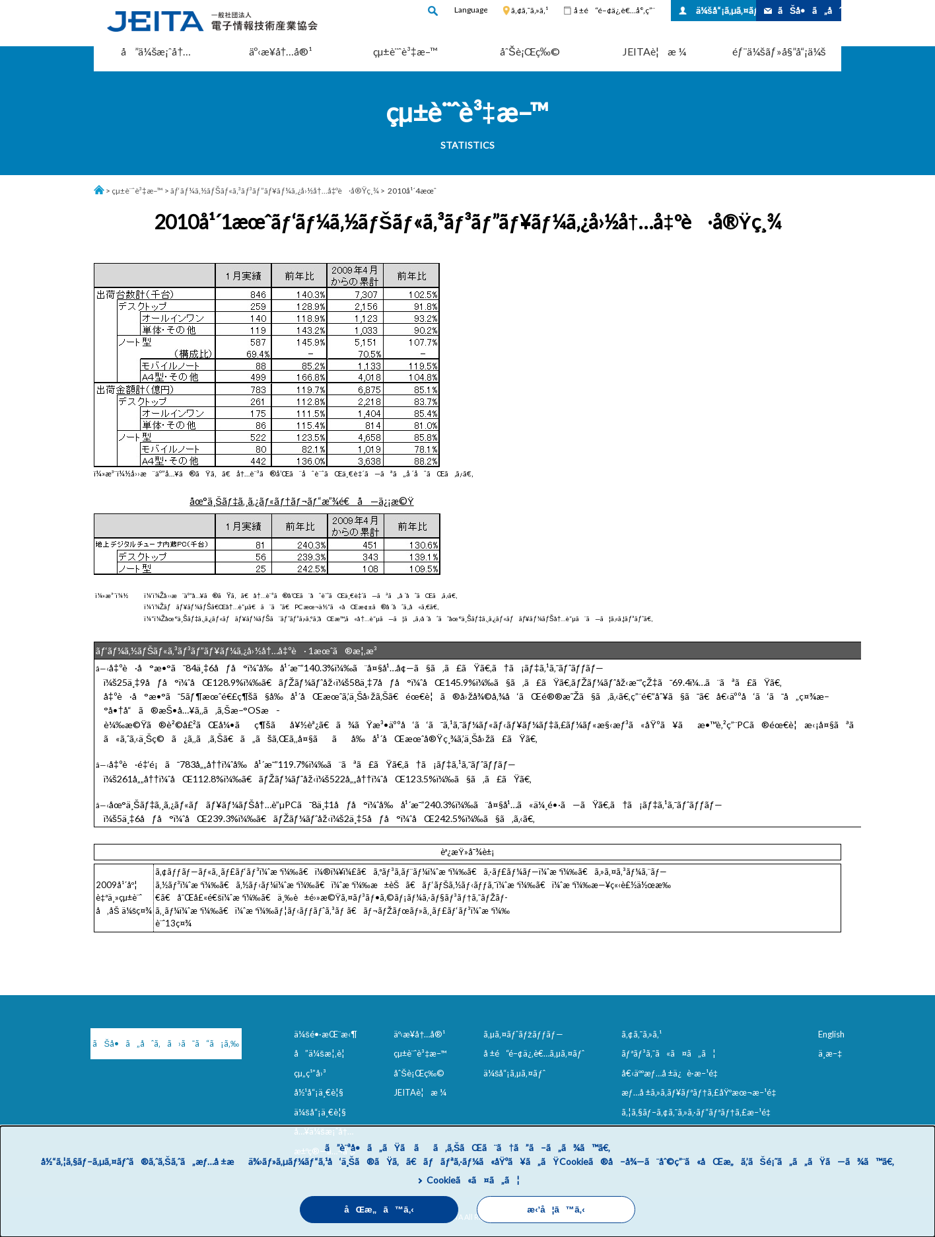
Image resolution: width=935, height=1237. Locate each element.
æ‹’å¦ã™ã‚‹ (555, 1210)
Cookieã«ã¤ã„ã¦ (473, 1179)
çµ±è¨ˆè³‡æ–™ (405, 51)
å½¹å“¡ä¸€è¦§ (318, 1092)
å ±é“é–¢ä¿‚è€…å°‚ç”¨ (614, 10)
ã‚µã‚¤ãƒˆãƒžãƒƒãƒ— (523, 1034)
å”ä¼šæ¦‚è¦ (322, 1053)
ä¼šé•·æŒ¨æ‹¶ (325, 1034)
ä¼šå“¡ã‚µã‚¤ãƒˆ (726, 10)
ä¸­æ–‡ (830, 1053)
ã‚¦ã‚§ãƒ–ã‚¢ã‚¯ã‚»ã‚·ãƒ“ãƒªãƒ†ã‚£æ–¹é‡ (698, 1112)
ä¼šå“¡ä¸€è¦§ (320, 1112)
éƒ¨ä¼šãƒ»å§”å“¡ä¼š (779, 51)
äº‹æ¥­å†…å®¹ (281, 51)
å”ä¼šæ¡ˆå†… (156, 51)
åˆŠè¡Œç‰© (530, 51)
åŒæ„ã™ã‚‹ (379, 1210)
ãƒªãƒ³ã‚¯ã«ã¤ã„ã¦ (668, 1053)
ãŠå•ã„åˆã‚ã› (809, 10)
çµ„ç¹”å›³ (310, 1073)
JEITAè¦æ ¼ (654, 51)
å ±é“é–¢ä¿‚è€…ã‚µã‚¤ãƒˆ (533, 1053)
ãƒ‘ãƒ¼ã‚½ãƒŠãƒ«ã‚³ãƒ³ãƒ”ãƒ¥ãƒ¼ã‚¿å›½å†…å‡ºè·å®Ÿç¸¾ (275, 191)
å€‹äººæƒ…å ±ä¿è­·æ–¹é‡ (672, 1073)
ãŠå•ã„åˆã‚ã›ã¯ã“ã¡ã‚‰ (160, 1043)
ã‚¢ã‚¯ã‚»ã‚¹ (529, 10)
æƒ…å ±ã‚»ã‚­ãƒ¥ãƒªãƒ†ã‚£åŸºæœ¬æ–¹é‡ (701, 1092)
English (831, 1034)
